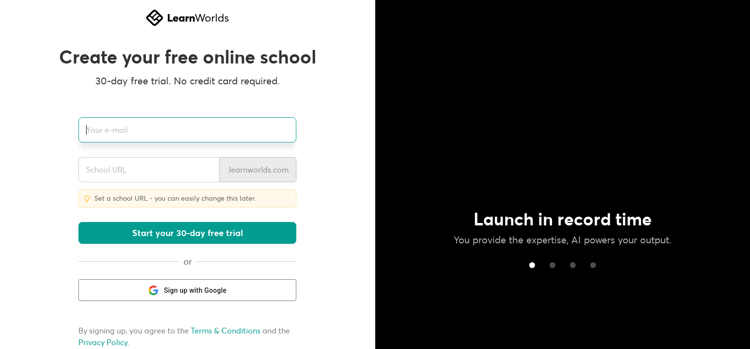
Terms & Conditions (225, 330)
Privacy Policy (102, 342)
